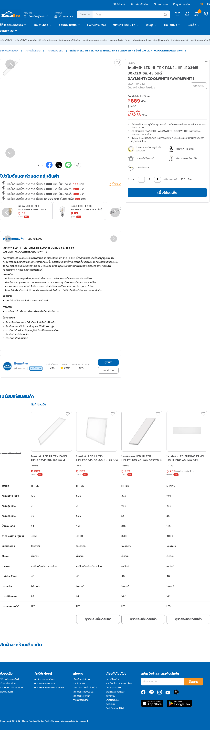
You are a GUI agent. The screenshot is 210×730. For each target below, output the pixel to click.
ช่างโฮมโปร (170, 25)
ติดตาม (193, 681)
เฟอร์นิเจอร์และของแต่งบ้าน (94, 40)
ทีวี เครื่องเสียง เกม (48, 40)
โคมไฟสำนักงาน (33, 50)
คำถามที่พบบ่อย (8, 683)
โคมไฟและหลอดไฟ (179, 40)
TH (201, 4)
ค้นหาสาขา (161, 4)
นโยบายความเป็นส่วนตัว (85, 687)
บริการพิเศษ (7, 31)
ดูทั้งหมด (115, 184)
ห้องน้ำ (128, 40)
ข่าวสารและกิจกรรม (115, 692)
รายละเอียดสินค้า (13, 239)
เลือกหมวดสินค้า (13, 25)
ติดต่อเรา (110, 704)
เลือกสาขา (64, 16)
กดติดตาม (36, 368)
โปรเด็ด (192, 25)
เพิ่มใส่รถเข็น (167, 192)
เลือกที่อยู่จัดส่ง (36, 16)
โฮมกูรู (149, 25)
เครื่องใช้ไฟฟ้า (6, 40)
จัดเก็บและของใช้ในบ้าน (69, 40)
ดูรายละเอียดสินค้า (98, 619)
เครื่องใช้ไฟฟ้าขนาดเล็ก (26, 40)
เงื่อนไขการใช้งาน (81, 679)
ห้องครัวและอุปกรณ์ (142, 40)
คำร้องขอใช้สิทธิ (81, 700)
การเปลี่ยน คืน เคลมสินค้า (12, 687)
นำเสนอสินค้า (112, 700)
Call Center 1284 (115, 708)
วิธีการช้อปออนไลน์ (9, 679)
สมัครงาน (110, 696)
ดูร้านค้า (108, 362)
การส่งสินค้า (79, 683)
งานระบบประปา (116, 40)
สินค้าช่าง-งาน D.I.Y (124, 25)
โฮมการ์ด (120, 4)
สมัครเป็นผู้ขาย (140, 4)
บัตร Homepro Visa (44, 683)
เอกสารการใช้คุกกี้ (81, 696)
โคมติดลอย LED (55, 50)
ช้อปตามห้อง (40, 25)
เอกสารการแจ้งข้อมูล (83, 692)
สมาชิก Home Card (44, 679)
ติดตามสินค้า (6, 692)
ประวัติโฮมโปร (112, 679)
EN (208, 4)
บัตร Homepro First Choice (49, 687)
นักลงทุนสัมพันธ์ (114, 687)
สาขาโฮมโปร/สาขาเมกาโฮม (119, 683)
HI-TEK (131, 63)
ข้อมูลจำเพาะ (35, 239)
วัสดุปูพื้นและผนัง (161, 40)
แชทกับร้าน (108, 370)
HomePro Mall (96, 25)
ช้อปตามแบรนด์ (68, 25)
